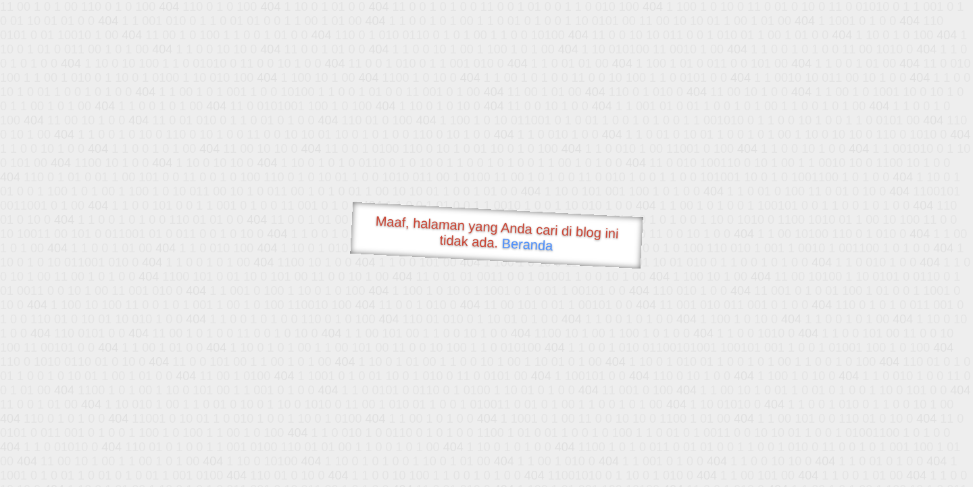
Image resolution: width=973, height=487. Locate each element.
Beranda (527, 244)
